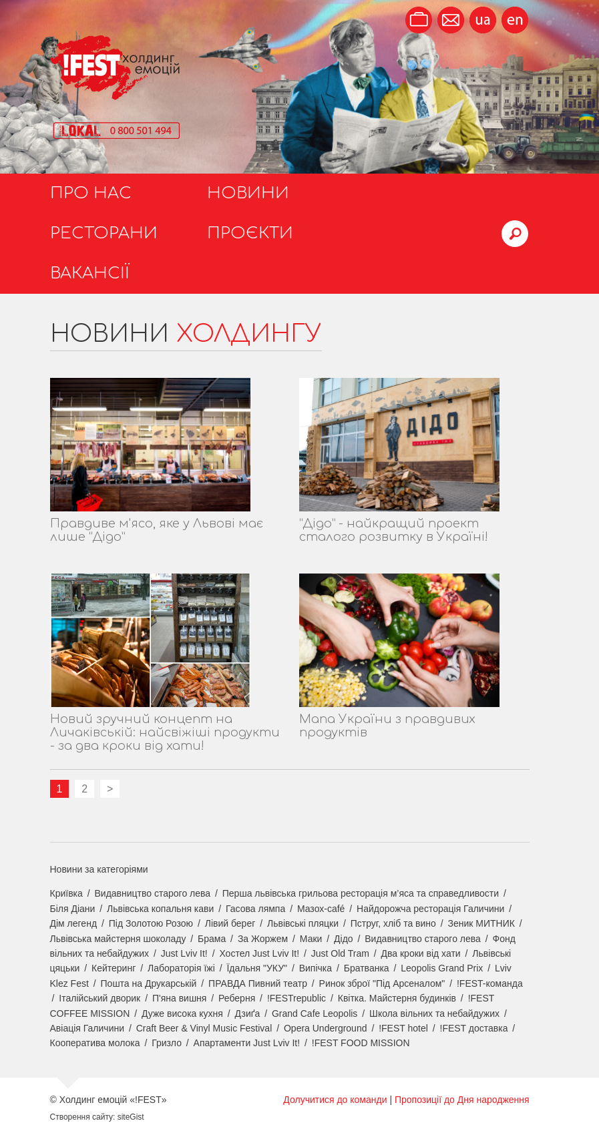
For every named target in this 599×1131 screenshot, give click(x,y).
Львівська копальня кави (160, 908)
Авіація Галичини (87, 1028)
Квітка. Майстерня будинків (397, 998)
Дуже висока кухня (182, 1013)
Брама (212, 938)
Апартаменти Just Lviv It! (247, 1043)
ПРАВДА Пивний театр (257, 983)
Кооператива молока (95, 1043)
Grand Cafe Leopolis (314, 1013)
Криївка (66, 893)
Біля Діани (72, 908)
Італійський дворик (99, 998)
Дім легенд (73, 923)
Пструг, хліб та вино (393, 923)
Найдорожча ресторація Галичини (430, 908)
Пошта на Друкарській (149, 983)
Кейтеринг (113, 968)
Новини (248, 193)
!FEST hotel (403, 1028)
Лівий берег (230, 923)
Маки (311, 938)
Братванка (366, 968)
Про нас (91, 193)
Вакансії (90, 273)
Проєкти (250, 233)
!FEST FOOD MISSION (361, 1043)
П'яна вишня (179, 998)
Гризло (167, 1043)
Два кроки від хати (421, 953)
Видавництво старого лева (152, 893)
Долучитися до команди (335, 1099)
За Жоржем (263, 938)
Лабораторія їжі (181, 968)
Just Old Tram (340, 953)
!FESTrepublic (296, 998)
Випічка (315, 968)
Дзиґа (247, 1013)
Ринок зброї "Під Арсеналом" (382, 983)
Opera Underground (325, 1028)
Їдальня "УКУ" (256, 968)
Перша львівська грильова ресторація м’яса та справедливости (360, 893)
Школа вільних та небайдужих (434, 1013)
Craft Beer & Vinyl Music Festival (204, 1028)
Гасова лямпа (255, 908)
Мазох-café (321, 908)
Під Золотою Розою (151, 923)
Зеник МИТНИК (481, 923)
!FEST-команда (490, 983)
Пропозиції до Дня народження (462, 1099)
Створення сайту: (83, 1117)
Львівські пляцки (303, 923)
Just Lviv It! (184, 953)
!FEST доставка (474, 1028)
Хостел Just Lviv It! (259, 953)
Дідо (343, 938)
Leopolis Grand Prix (442, 968)
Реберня (236, 998)
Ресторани (104, 233)
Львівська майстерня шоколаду (118, 938)
